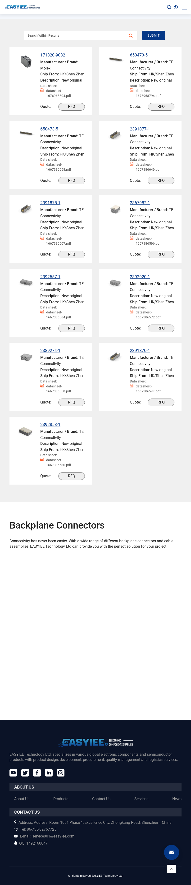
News (177, 799)
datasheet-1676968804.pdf (55, 93)
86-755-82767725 (35, 829)
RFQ (71, 106)
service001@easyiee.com (44, 836)
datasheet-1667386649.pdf (145, 167)
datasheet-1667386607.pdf (55, 241)
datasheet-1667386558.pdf (55, 389)
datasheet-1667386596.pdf (145, 241)
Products (60, 799)
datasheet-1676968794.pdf (145, 93)
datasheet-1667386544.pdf (145, 389)
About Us (21, 799)
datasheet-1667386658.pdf (55, 167)
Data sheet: (48, 86)
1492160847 (31, 843)
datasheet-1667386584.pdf (55, 315)
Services (141, 799)
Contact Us (101, 799)
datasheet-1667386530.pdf (55, 463)
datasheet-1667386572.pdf (145, 315)
